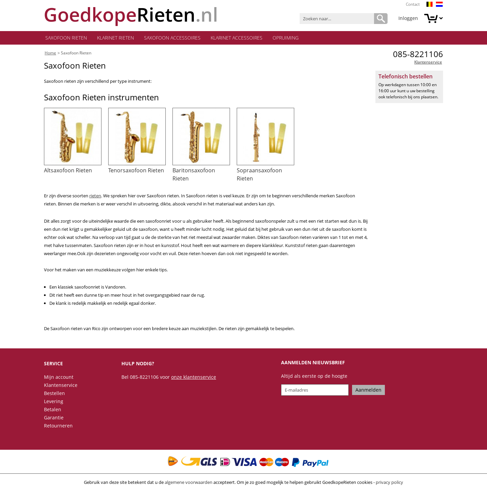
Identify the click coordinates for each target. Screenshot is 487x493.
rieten (95, 196)
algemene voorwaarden (188, 482)
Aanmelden (368, 390)
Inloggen (408, 18)
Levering (53, 401)
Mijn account (58, 377)
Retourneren (58, 425)
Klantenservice (428, 62)
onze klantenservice (193, 377)
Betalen (52, 409)
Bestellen (54, 393)
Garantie (54, 417)
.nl (131, 14)
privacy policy (389, 482)
